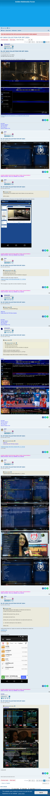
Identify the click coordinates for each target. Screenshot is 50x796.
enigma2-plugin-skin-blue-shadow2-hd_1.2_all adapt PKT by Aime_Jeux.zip (15, 115)
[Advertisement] (25, 14)
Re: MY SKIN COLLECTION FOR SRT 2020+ (15, 51)
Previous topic (4, 39)
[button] (29, 42)
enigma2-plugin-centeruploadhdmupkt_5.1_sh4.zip (13, 279)
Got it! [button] (41, 792)
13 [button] (39, 42)
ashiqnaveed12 (7, 44)
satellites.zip (4, 630)
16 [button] (46, 42)
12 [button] (37, 42)
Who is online (3, 786)
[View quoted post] (15, 270)
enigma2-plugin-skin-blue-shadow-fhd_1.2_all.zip (13, 446)
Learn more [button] (21, 793)
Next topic (12, 39)
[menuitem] (8, 28)
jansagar (6, 191)
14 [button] (42, 42)
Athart (5, 131)
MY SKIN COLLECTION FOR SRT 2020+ (15, 37)
